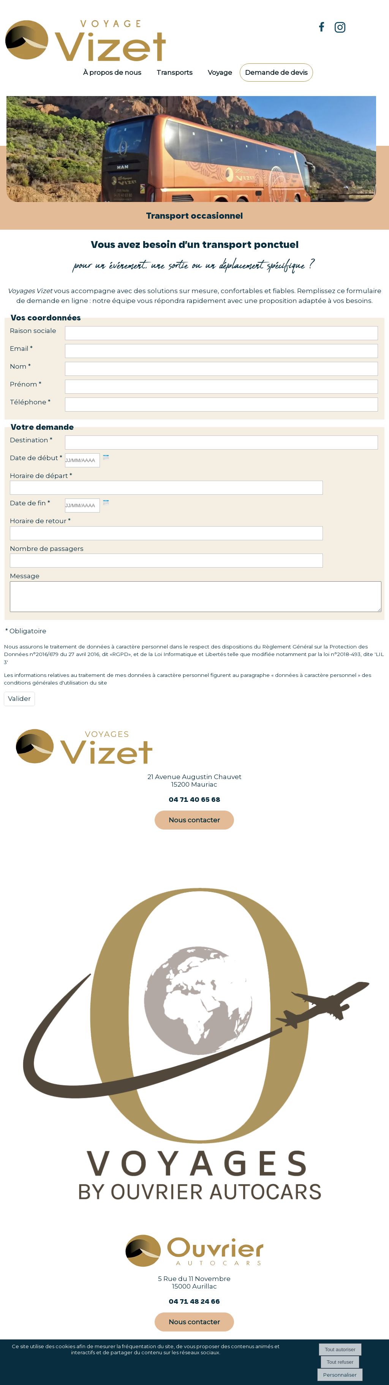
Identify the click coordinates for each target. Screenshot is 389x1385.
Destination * (31, 440)
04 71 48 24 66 (194, 1307)
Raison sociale (33, 330)
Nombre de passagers (47, 548)
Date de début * (36, 458)
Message (25, 576)
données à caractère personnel (315, 681)
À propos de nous (112, 72)
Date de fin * (30, 503)
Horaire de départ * (41, 476)
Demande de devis (276, 72)
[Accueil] (90, 40)
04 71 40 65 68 (194, 805)
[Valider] (19, 704)
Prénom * (25, 384)
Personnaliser (340, 1375)
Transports (175, 72)
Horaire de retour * (40, 521)
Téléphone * (30, 402)
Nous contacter (194, 826)
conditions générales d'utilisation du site (55, 688)
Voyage (220, 72)
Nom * (20, 366)
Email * (21, 348)
